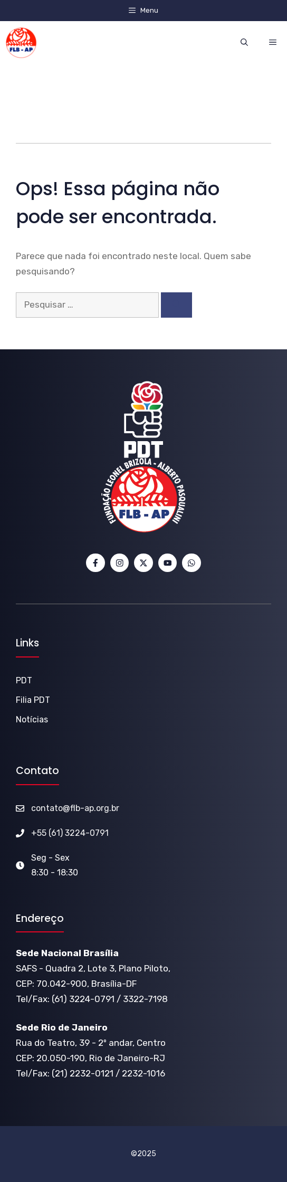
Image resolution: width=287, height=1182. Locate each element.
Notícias (32, 719)
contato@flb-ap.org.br (75, 808)
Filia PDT (33, 700)
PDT (24, 680)
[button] (244, 42)
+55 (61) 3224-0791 (70, 833)
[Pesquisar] (176, 305)
